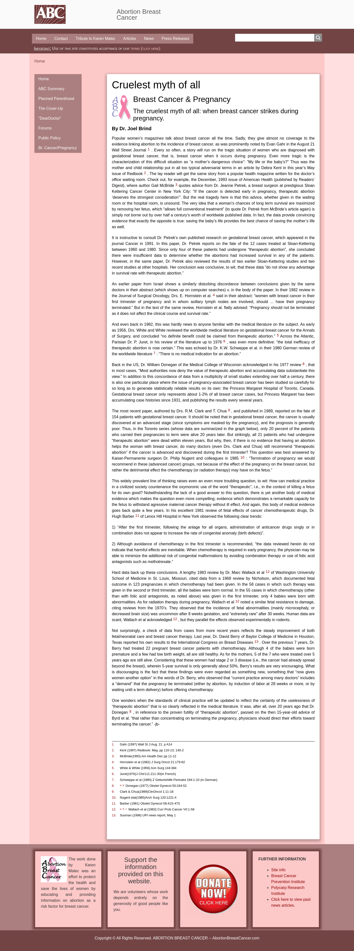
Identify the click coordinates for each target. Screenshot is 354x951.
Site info (278, 870)
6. (113, 774)
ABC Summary (51, 89)
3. (113, 756)
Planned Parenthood (56, 99)
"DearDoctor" (49, 118)
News (149, 38)
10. (114, 797)
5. (113, 768)
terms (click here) (145, 48)
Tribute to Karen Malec (95, 38)
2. (113, 750)
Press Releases (175, 38)
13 (256, 642)
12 (268, 572)
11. (114, 803)
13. (114, 815)
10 (242, 457)
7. (113, 780)
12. (114, 809)
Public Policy (49, 138)
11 (137, 515)
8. (113, 786)
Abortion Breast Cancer (139, 14)
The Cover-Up (50, 108)
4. (113, 762)
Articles (129, 38)
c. (127, 808)
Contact (61, 38)
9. (113, 791)
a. (121, 785)
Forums (45, 128)
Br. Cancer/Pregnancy (57, 148)
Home (41, 38)
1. (113, 744)
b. (124, 785)
